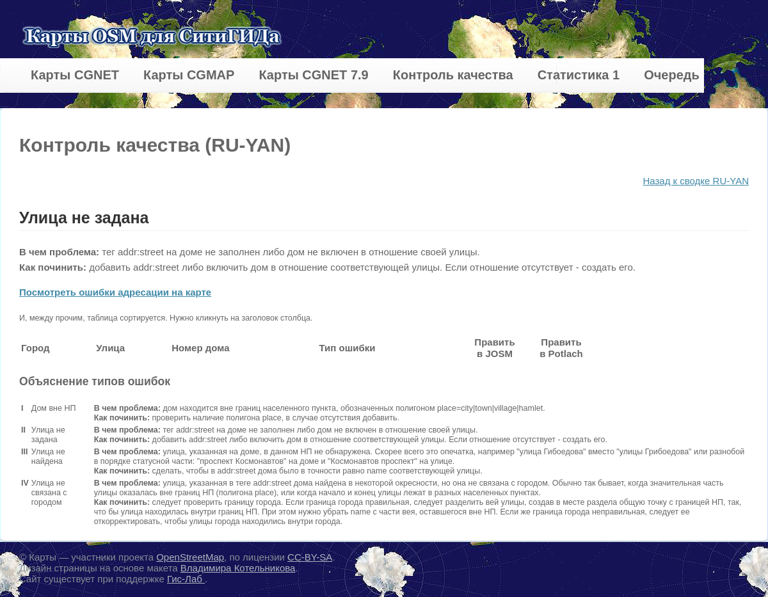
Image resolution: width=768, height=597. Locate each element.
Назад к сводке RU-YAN (696, 180)
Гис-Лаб (186, 578)
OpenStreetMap (190, 557)
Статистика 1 (579, 75)
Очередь (672, 75)
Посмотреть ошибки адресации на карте (115, 292)
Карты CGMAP (188, 75)
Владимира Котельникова (238, 567)
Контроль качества (453, 75)
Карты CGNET (75, 75)
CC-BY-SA (309, 557)
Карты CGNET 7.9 (313, 75)
